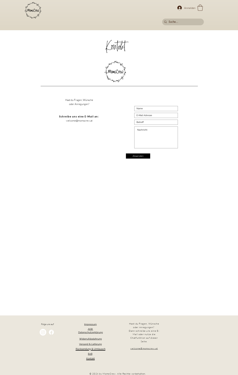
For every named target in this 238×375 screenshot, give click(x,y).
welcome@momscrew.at (79, 120)
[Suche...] (183, 22)
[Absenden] (138, 156)
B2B (90, 354)
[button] (200, 7)
